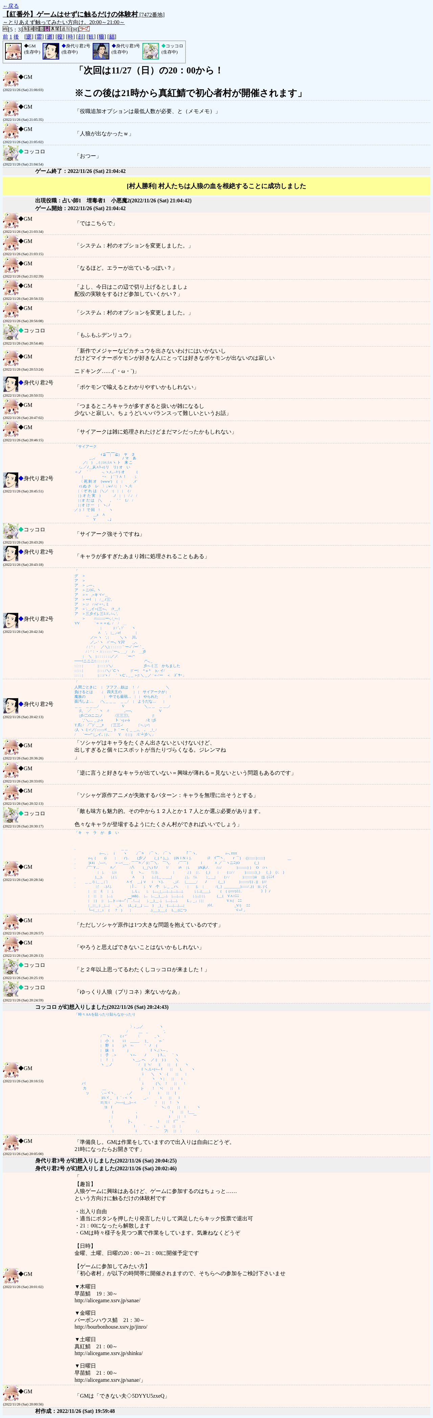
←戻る (11, 6)
